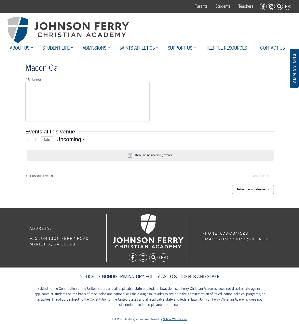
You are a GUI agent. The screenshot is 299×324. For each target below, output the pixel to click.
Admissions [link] (94, 48)
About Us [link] (19, 48)
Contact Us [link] (272, 48)
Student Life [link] (56, 48)
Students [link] (222, 5)
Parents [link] (201, 5)
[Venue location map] (87, 102)
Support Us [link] (180, 48)
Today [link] (47, 139)
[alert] (150, 155)
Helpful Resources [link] (226, 48)
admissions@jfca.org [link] (245, 239)
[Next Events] (35, 139)
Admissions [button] (294, 68)
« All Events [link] (33, 79)
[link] (263, 6)
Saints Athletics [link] (137, 48)
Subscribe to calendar (250, 189)
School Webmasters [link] (175, 318)
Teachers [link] (245, 5)
